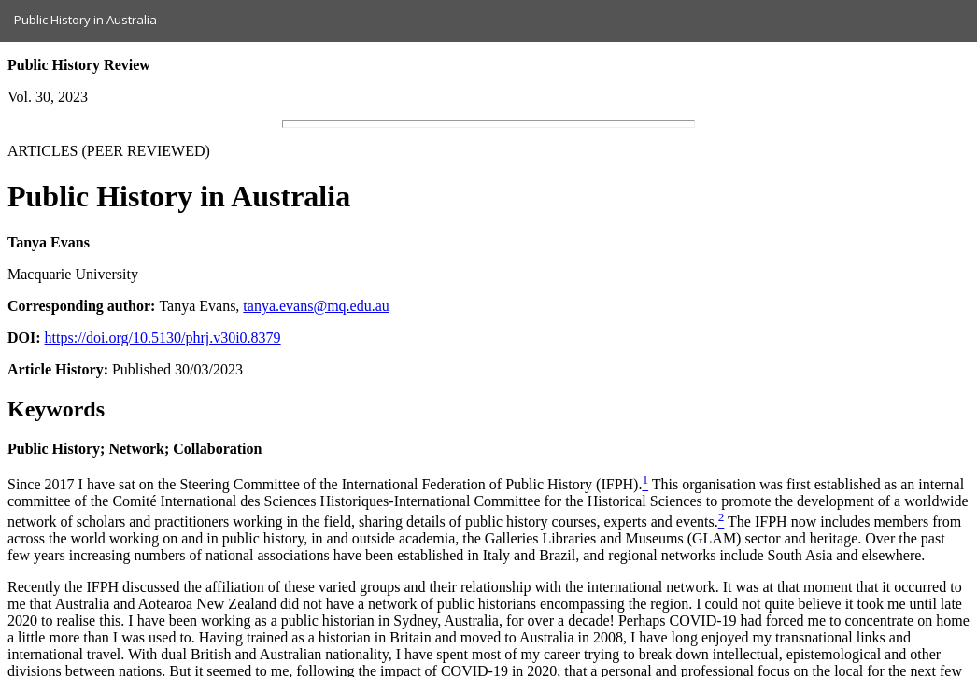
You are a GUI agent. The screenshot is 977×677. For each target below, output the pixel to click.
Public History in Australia (85, 19)
